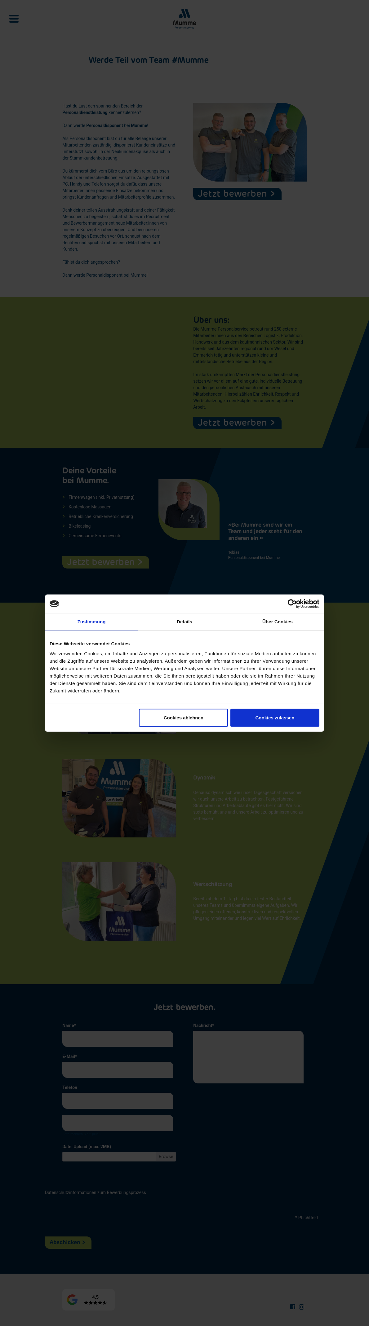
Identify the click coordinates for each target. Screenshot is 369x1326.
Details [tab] (184, 621)
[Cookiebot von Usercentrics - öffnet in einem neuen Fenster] (292, 603)
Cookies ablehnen (183, 717)
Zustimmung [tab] (92, 621)
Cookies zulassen (275, 717)
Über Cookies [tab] (277, 621)
